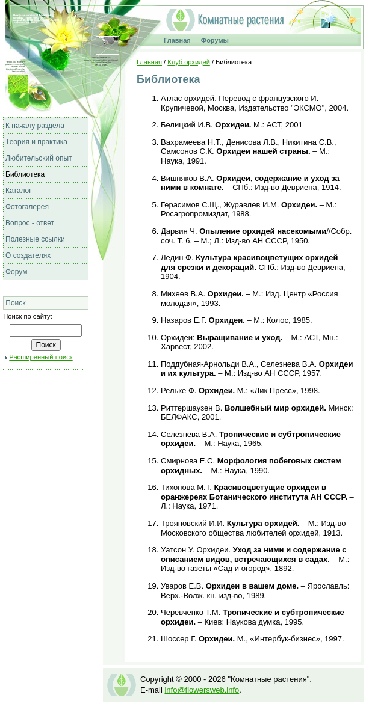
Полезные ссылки (35, 239)
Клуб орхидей (188, 62)
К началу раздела (34, 125)
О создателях (28, 255)
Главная (177, 40)
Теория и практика (36, 142)
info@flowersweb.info (201, 689)
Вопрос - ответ (29, 223)
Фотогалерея (27, 207)
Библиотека (25, 174)
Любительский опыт (38, 158)
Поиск (15, 303)
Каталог (18, 190)
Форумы (215, 40)
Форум (16, 272)
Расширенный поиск (40, 357)
